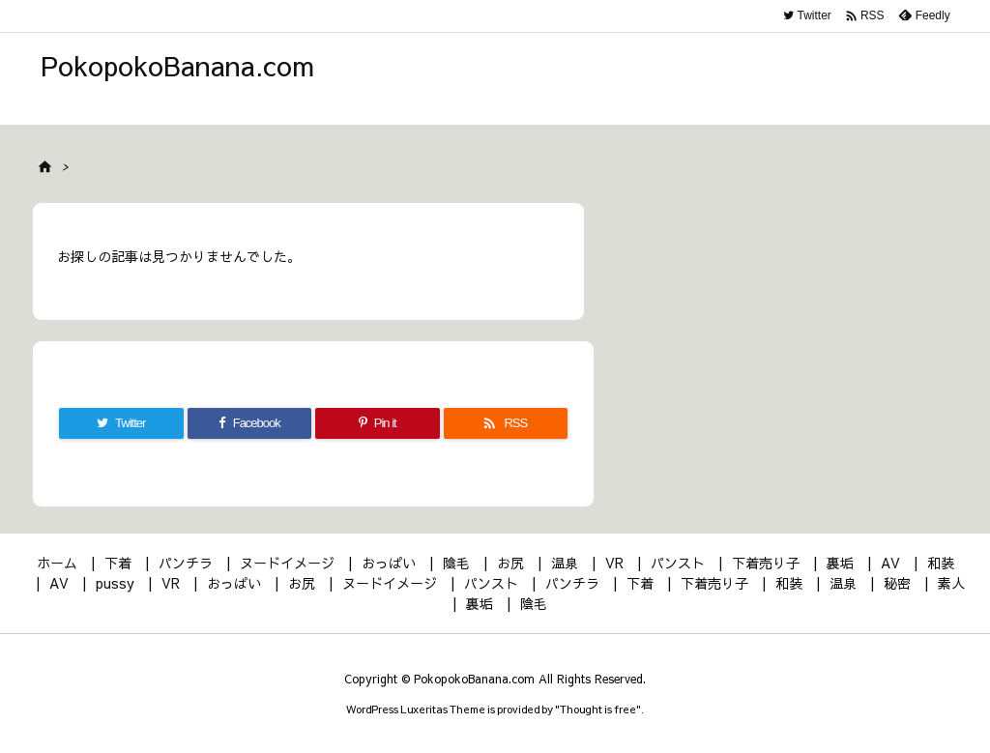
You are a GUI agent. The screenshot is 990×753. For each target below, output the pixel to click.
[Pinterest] (377, 423)
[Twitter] (121, 423)
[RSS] (506, 423)
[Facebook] (250, 423)
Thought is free (598, 709)
